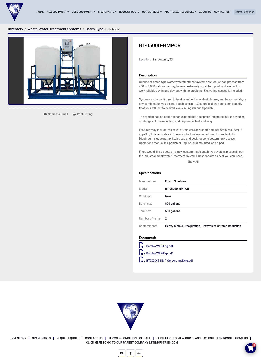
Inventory (18, 338)
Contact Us (222, 11)
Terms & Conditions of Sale (129, 338)
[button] (58, 12)
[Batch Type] (94, 29)
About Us (205, 11)
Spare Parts (106, 11)
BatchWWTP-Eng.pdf (156, 246)
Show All (193, 161)
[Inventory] (15, 29)
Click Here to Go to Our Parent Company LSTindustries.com (132, 342)
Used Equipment (82, 11)
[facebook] (130, 353)
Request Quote (129, 11)
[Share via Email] (55, 114)
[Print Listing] (82, 114)
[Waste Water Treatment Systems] (54, 29)
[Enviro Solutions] (130, 316)
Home (40, 11)
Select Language (244, 12)
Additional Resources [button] (179, 11)
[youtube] (121, 353)
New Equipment (57, 11)
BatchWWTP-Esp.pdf (156, 253)
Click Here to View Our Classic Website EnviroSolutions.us (202, 338)
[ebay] (139, 353)
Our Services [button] (151, 11)
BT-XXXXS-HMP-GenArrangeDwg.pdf (166, 260)
